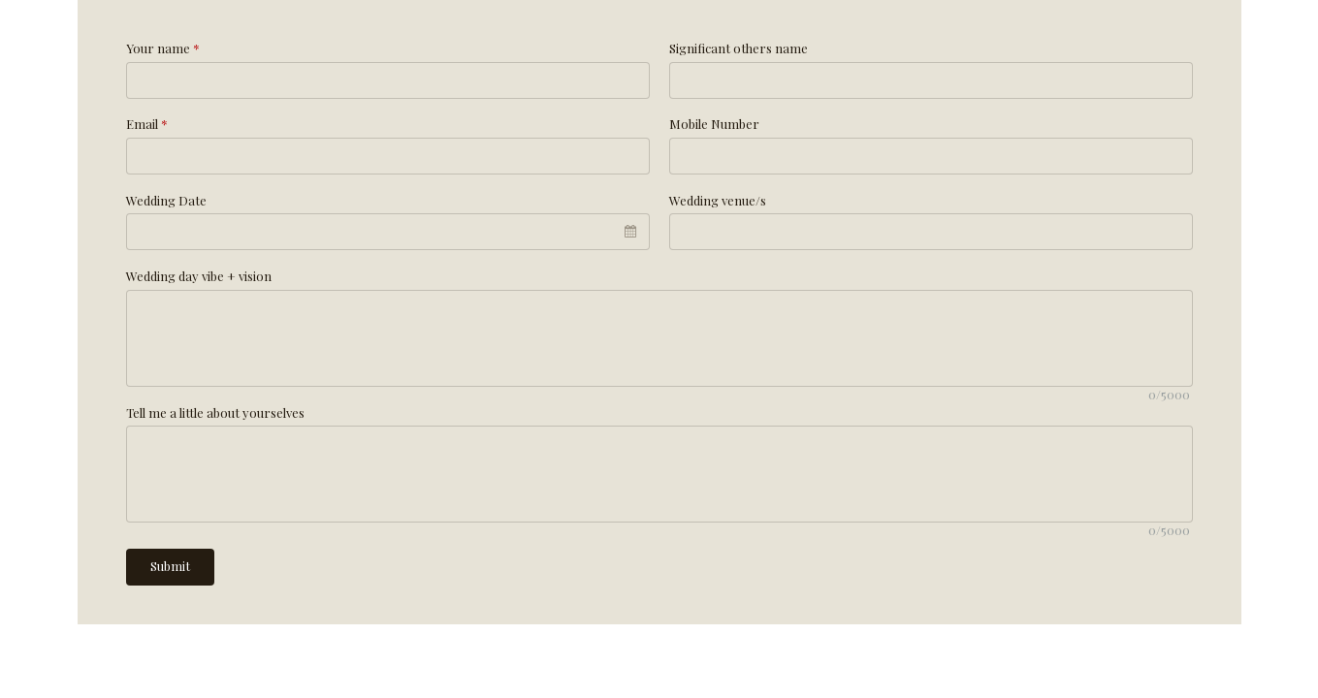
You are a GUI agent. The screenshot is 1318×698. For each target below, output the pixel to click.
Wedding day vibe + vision (199, 276)
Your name (163, 48)
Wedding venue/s (717, 200)
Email (147, 123)
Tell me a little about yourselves (215, 412)
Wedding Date (166, 200)
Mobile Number (714, 123)
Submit (170, 565)
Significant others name (738, 48)
